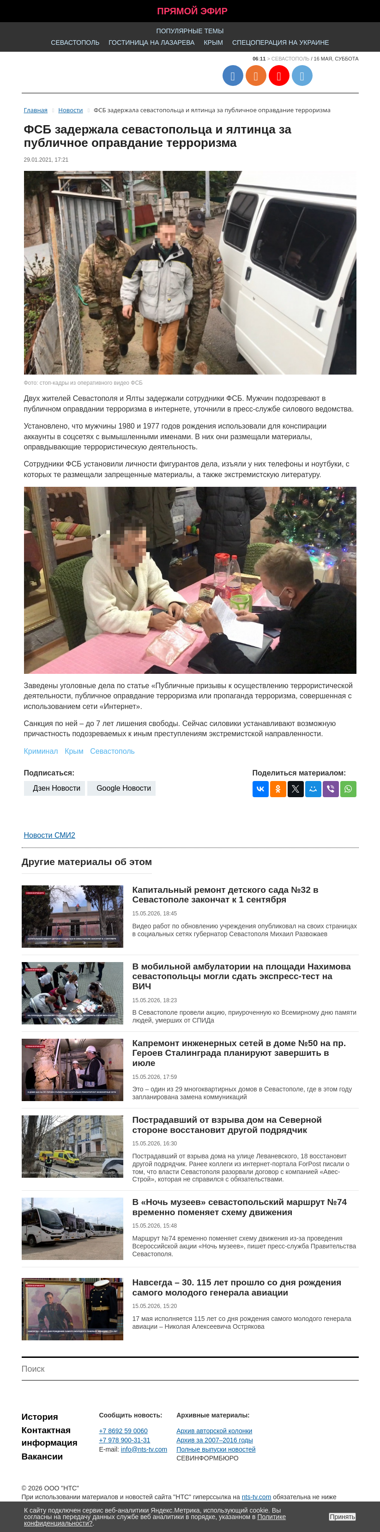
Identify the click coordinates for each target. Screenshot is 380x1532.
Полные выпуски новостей (215, 1449)
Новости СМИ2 (49, 835)
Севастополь (75, 42)
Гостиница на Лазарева (151, 42)
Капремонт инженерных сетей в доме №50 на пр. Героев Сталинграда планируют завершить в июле (239, 1053)
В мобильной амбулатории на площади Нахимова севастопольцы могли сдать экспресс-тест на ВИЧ (242, 976)
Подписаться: (49, 773)
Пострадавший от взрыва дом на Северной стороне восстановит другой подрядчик (227, 1125)
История (40, 1417)
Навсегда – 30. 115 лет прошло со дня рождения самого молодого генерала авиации (237, 1287)
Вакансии (42, 1456)
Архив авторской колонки (214, 1431)
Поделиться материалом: (299, 773)
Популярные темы (190, 31)
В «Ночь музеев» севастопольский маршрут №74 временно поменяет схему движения (240, 1207)
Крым (213, 42)
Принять (342, 1516)
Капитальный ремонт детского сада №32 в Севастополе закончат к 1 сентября (226, 895)
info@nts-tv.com (144, 1449)
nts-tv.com (256, 1497)
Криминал (41, 751)
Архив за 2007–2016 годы (214, 1440)
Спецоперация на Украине (280, 42)
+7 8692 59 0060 (123, 1431)
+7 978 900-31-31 (124, 1440)
